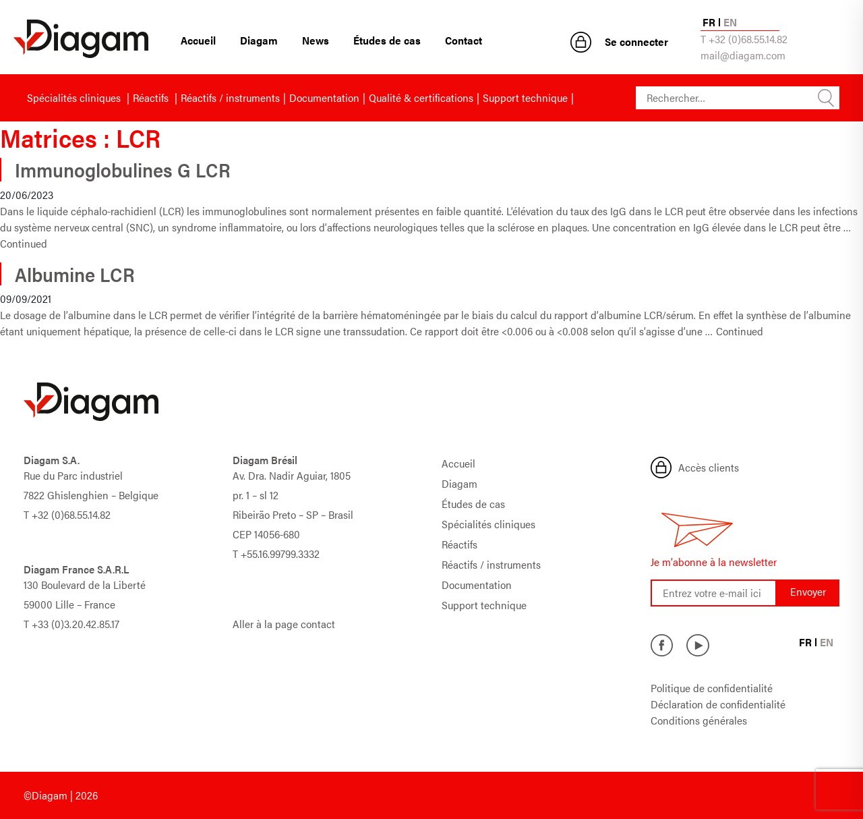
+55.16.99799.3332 (280, 553)
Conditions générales (699, 720)
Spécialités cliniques (75, 97)
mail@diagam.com (743, 55)
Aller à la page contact (284, 623)
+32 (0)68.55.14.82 (71, 514)
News (315, 40)
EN (730, 22)
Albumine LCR (75, 273)
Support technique (525, 97)
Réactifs (152, 97)
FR (709, 22)
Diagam (259, 40)
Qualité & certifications (421, 97)
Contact (463, 40)
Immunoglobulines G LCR (123, 169)
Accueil (198, 40)
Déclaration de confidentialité (718, 704)
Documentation (324, 97)
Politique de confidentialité (712, 688)
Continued (23, 243)
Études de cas (387, 40)
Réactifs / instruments (230, 97)
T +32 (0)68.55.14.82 (744, 39)
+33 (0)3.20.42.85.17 (75, 623)
